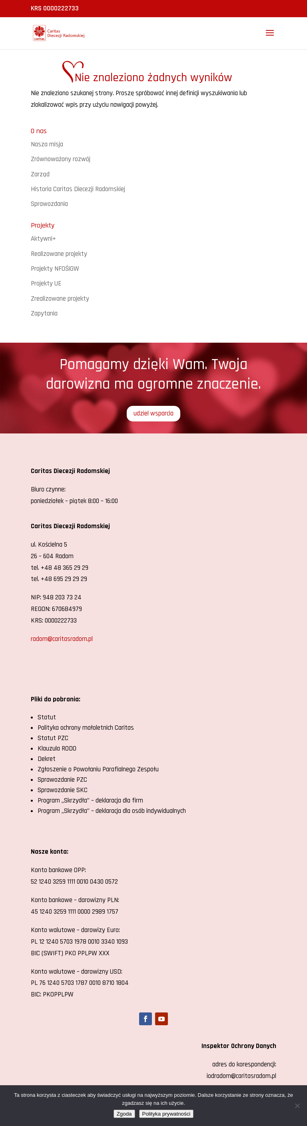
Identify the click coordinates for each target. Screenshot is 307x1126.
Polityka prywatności (166, 1114)
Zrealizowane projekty (60, 298)
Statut (47, 717)
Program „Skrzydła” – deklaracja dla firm (90, 800)
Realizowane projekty (59, 254)
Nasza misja (47, 144)
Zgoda (124, 1114)
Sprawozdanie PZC (62, 779)
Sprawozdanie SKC (63, 790)
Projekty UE (46, 283)
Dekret (47, 759)
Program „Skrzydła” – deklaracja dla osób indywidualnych (112, 811)
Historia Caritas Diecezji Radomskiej (78, 189)
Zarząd (40, 174)
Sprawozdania (49, 204)
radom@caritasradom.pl (62, 639)
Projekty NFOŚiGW (55, 268)
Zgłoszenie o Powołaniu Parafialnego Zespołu (98, 769)
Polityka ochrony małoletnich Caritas (86, 727)
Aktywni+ (43, 238)
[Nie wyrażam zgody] (297, 1106)
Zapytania (44, 313)
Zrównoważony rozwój (60, 159)
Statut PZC (53, 738)
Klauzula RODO (57, 748)
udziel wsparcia (153, 413)
